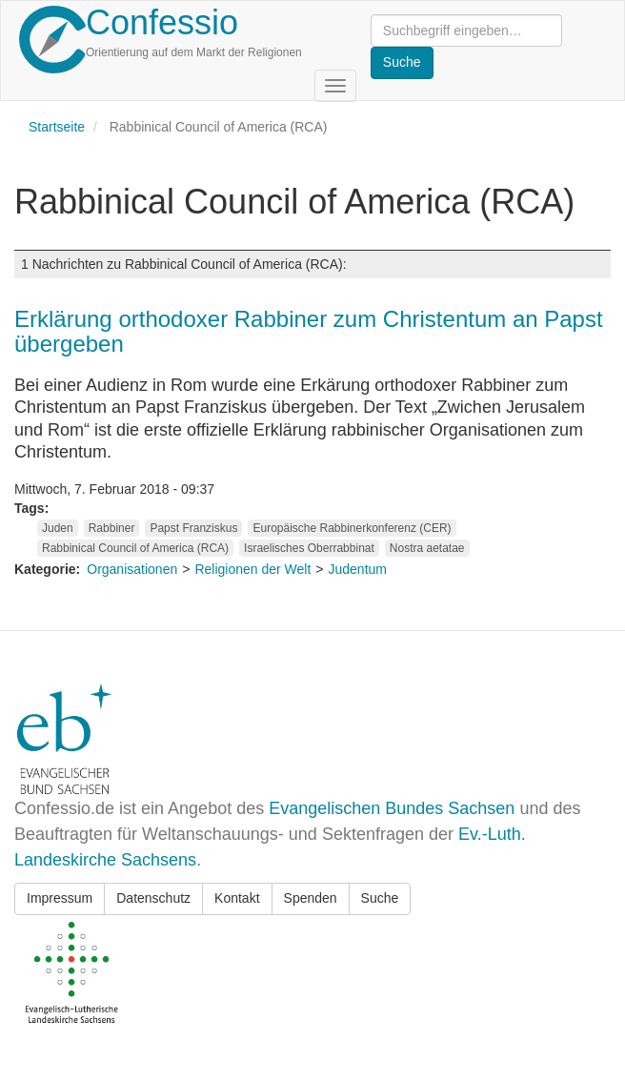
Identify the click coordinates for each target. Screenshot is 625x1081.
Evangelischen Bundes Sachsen (391, 808)
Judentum (358, 569)
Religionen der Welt (252, 569)
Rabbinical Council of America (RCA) (135, 548)
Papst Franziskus (193, 528)
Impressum (59, 898)
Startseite (57, 126)
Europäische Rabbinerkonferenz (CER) (351, 528)
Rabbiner (112, 528)
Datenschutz (153, 898)
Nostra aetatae (427, 548)
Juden (57, 528)
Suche (380, 898)
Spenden (310, 898)
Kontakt (236, 898)
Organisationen (132, 569)
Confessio (162, 22)
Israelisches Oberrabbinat (309, 548)
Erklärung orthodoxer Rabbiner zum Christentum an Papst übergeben (308, 331)
